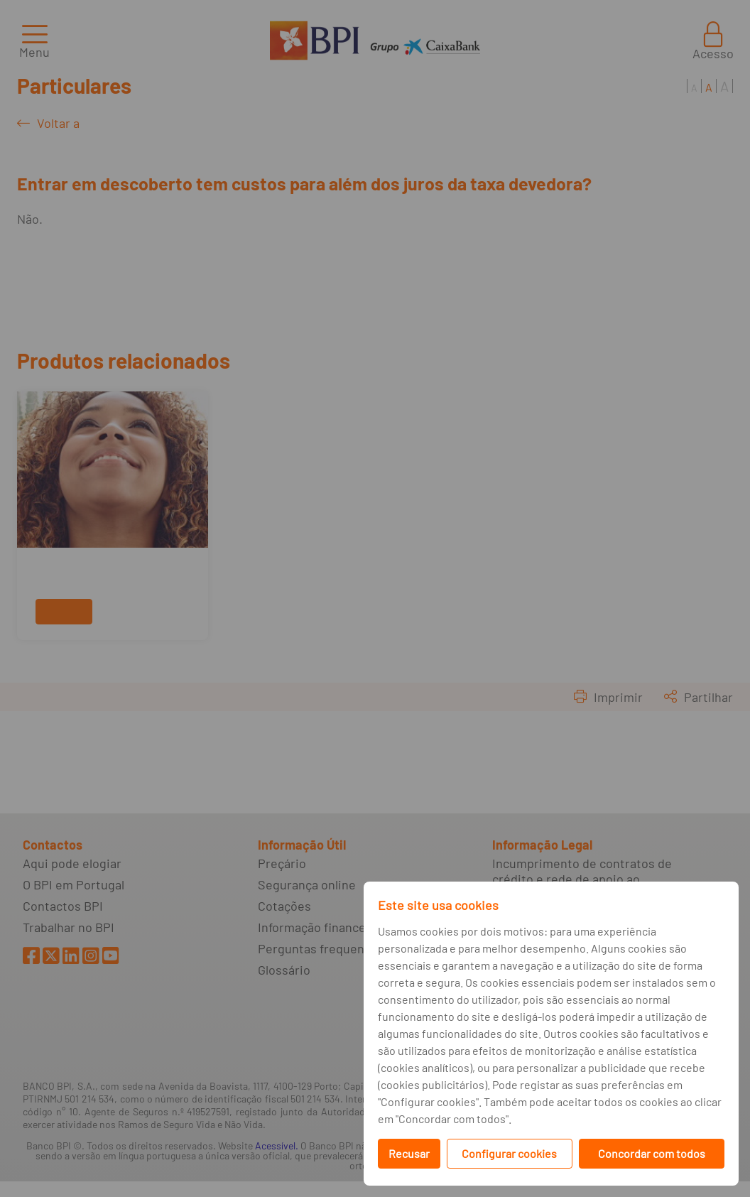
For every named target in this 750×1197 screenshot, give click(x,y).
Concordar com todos (651, 1153)
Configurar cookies (509, 1153)
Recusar (409, 1153)
